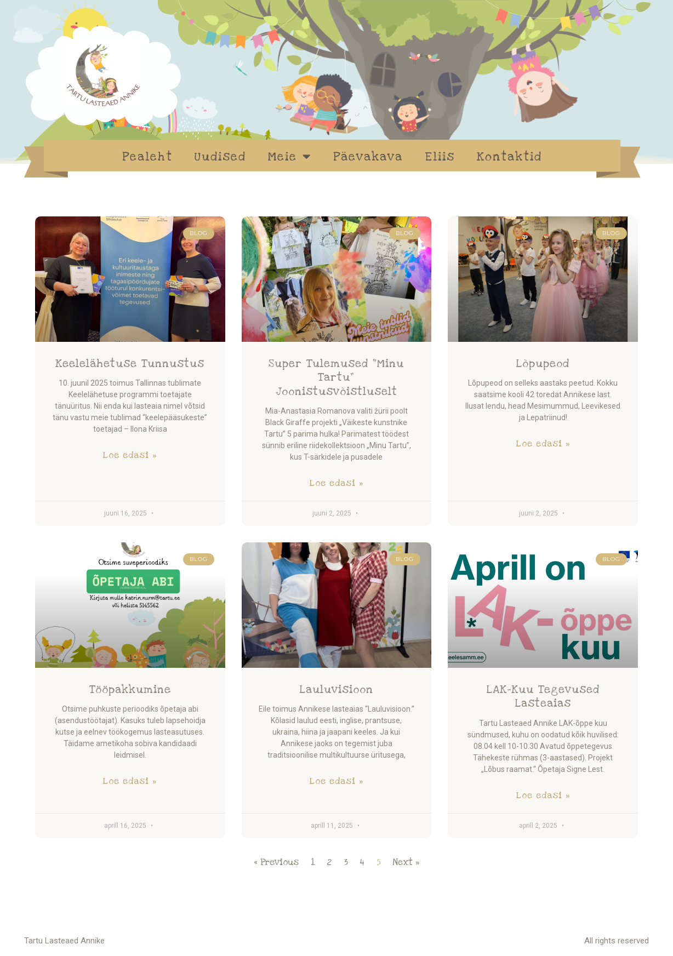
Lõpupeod (542, 364)
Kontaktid (509, 156)
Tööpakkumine (130, 690)
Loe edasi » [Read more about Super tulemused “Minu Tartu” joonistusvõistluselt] (336, 483)
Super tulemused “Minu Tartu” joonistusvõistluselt (336, 377)
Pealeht (147, 156)
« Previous (276, 862)
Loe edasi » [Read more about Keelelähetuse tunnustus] (130, 455)
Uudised (220, 156)
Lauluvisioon (336, 690)
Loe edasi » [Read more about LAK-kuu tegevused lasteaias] (543, 795)
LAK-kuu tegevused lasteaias (543, 697)
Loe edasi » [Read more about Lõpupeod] (543, 444)
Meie (289, 156)
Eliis (440, 156)
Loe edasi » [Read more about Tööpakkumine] (130, 781)
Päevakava (368, 156)
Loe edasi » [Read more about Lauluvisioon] (336, 781)
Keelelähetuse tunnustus (129, 364)
